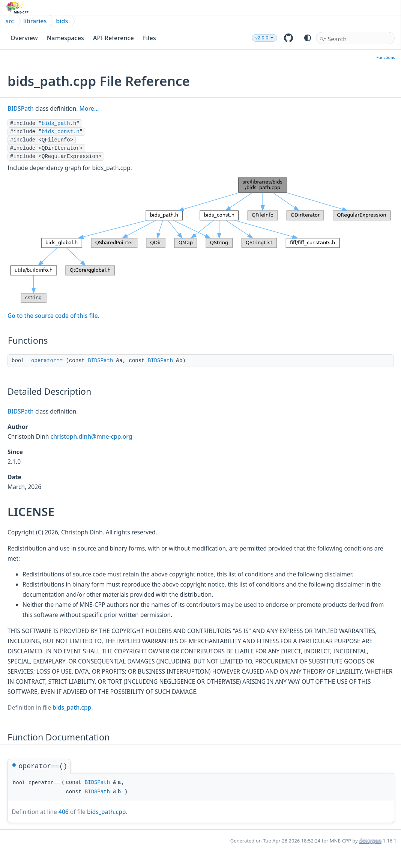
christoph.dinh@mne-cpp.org (91, 436)
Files (149, 38)
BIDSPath (21, 108)
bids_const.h (61, 132)
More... (89, 108)
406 (64, 812)
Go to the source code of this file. (53, 315)
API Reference (113, 38)
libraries (35, 21)
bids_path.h (59, 123)
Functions (385, 57)
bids (62, 21)
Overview (24, 38)
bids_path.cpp (72, 707)
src (10, 21)
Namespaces (65, 38)
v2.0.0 (262, 38)
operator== (47, 361)
